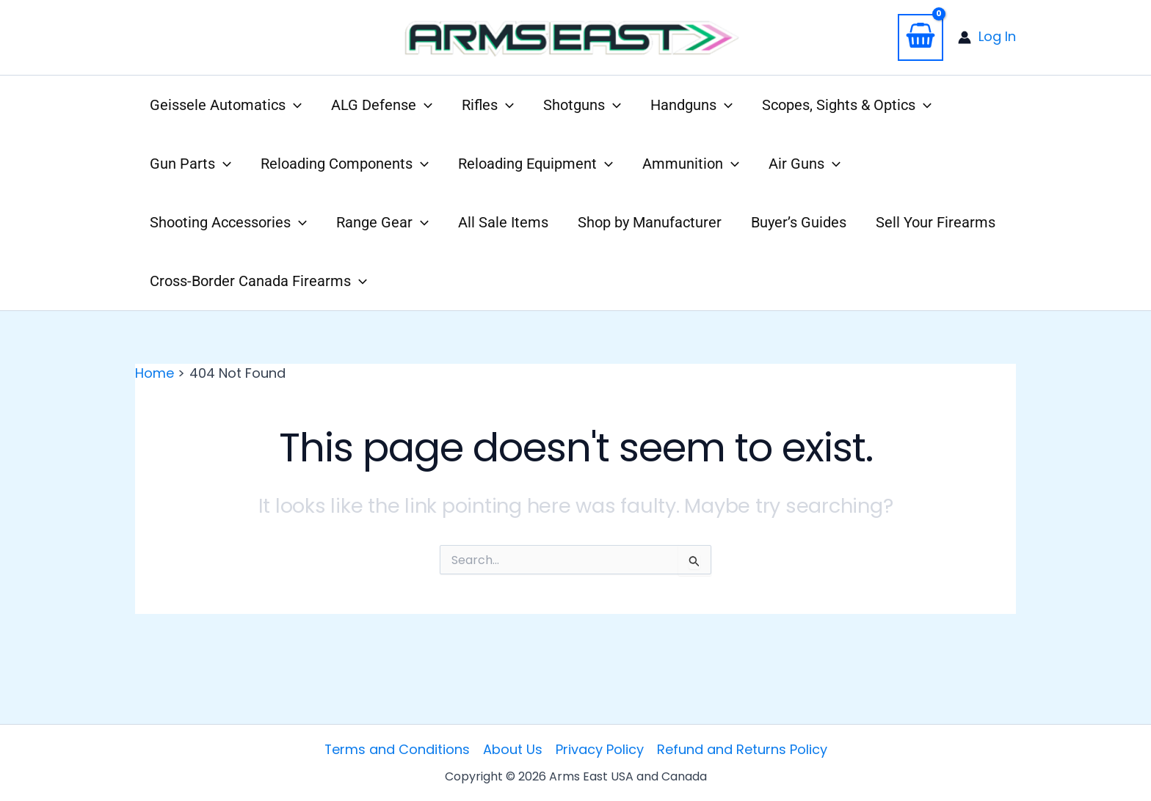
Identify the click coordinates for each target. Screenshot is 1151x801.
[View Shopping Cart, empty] (920, 37)
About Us (512, 749)
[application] (294, 105)
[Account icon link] (987, 37)
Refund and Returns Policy (742, 749)
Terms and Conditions (397, 749)
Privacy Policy (600, 749)
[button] (225, 105)
